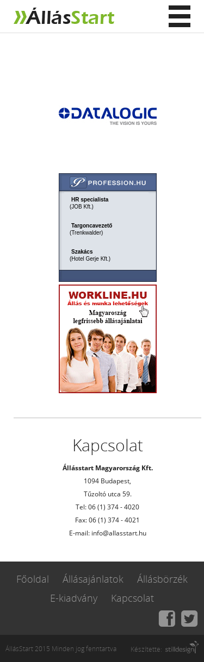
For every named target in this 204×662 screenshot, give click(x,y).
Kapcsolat (132, 597)
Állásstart (62, 16)
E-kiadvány (73, 597)
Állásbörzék (162, 578)
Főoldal (32, 578)
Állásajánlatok (93, 578)
